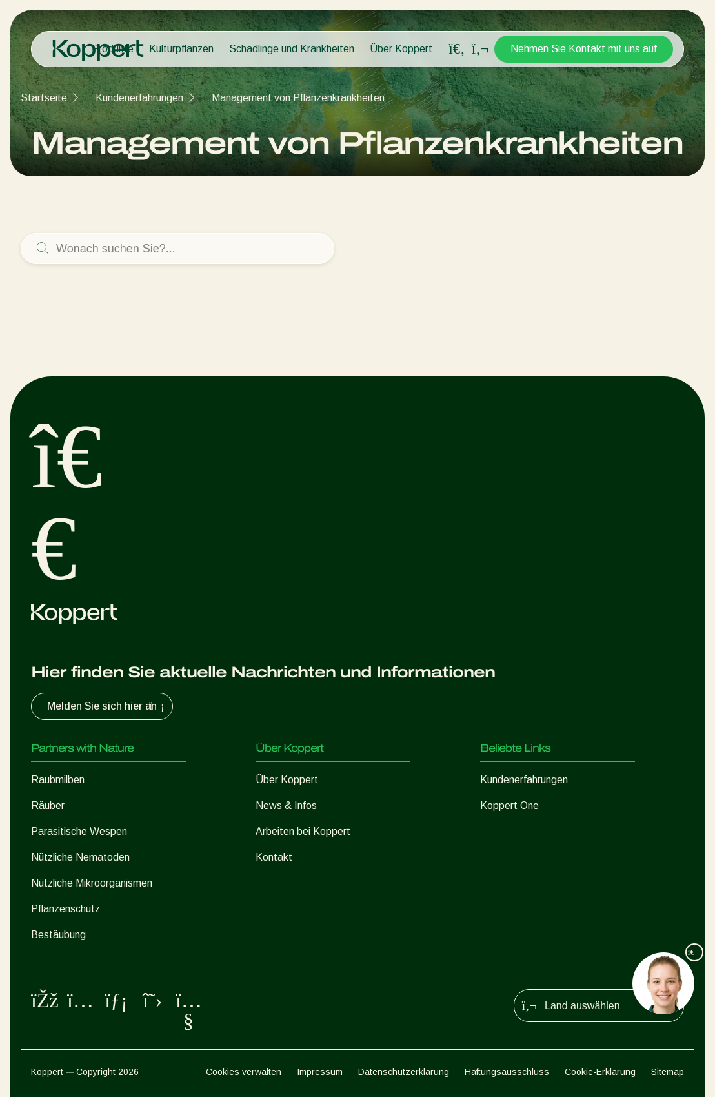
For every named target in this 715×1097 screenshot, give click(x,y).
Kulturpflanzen (181, 48)
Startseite (44, 97)
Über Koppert (401, 48)
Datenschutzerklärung (403, 1072)
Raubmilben (58, 779)
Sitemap (667, 1072)
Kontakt (274, 857)
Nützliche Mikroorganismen (91, 882)
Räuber (48, 805)
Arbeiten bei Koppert (303, 831)
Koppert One (509, 805)
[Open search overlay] (457, 49)
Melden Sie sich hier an (107, 706)
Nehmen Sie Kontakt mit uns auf (583, 48)
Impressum (320, 1072)
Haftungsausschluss (507, 1072)
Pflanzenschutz (65, 908)
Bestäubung (58, 934)
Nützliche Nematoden (80, 857)
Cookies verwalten (243, 1072)
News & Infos (286, 805)
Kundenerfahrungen (139, 97)
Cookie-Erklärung (600, 1072)
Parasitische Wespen (79, 831)
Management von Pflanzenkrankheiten (298, 97)
